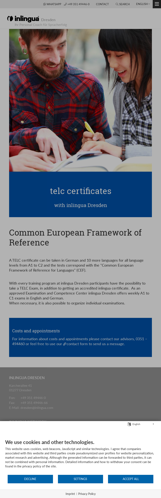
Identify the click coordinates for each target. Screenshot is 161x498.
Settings (80, 479)
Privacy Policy (87, 494)
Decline (30, 479)
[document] (80, 457)
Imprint (70, 494)
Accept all (131, 479)
